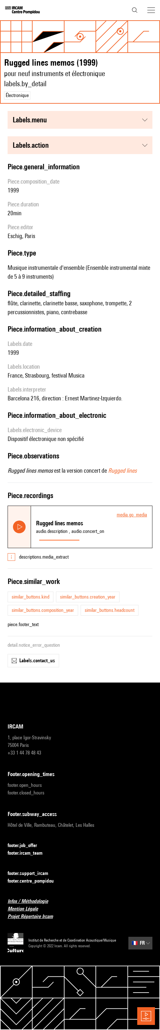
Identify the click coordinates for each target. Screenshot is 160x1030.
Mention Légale (27, 909)
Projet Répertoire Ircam (34, 916)
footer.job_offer (26, 845)
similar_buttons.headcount (109, 610)
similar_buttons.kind (30, 597)
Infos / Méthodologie (32, 901)
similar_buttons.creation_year (87, 597)
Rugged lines (122, 470)
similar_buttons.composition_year (43, 610)
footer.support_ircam (32, 873)
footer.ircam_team (29, 853)
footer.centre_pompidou (34, 881)
